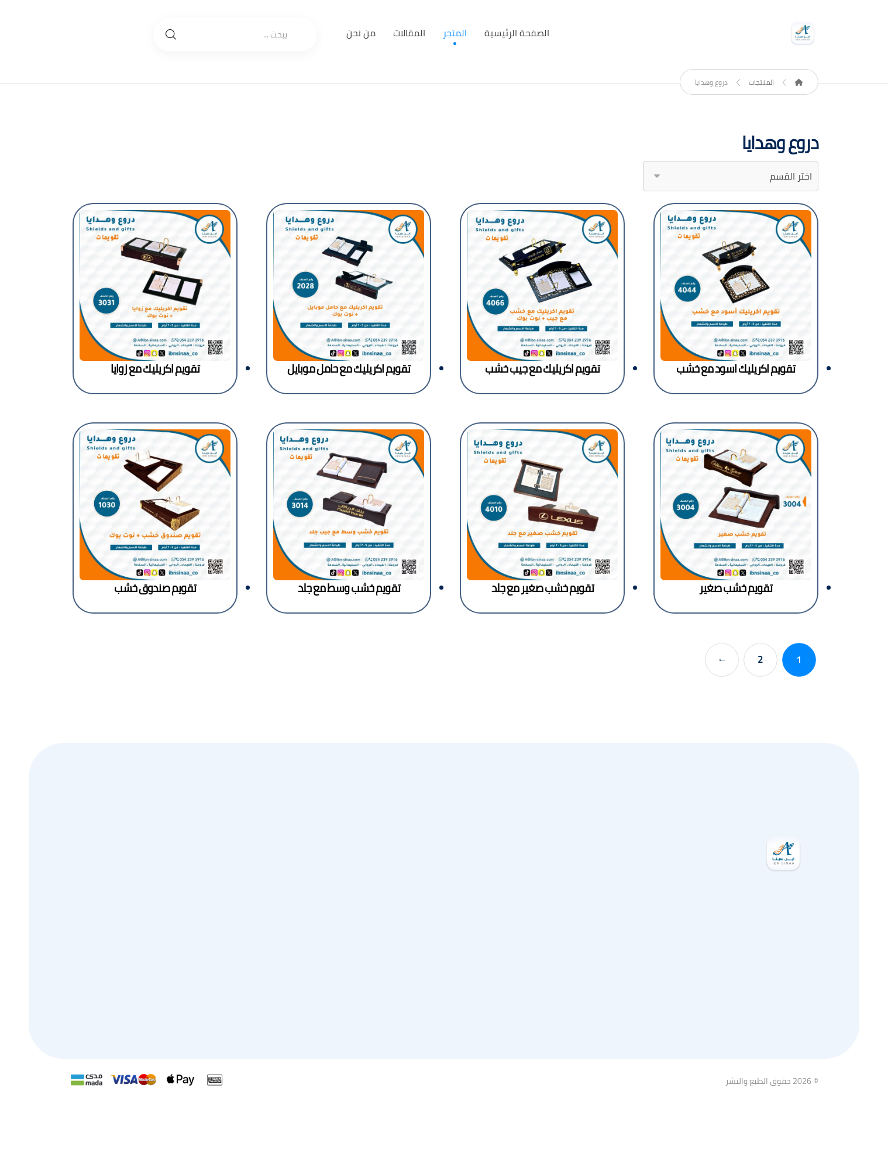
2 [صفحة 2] (760, 660)
